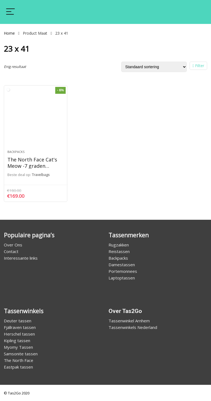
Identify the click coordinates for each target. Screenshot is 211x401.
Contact (11, 251)
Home (9, 33)
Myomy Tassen (18, 347)
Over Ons (13, 245)
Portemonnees (123, 271)
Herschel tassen (19, 334)
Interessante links (21, 258)
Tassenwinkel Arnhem (129, 320)
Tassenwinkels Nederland (133, 327)
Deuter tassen (17, 320)
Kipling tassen (17, 340)
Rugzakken (119, 245)
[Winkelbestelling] (154, 67)
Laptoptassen (122, 278)
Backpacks (15, 152)
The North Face (18, 360)
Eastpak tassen (18, 367)
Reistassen (119, 251)
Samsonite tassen (21, 353)
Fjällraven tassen (20, 327)
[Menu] (10, 12)
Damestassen (122, 264)
